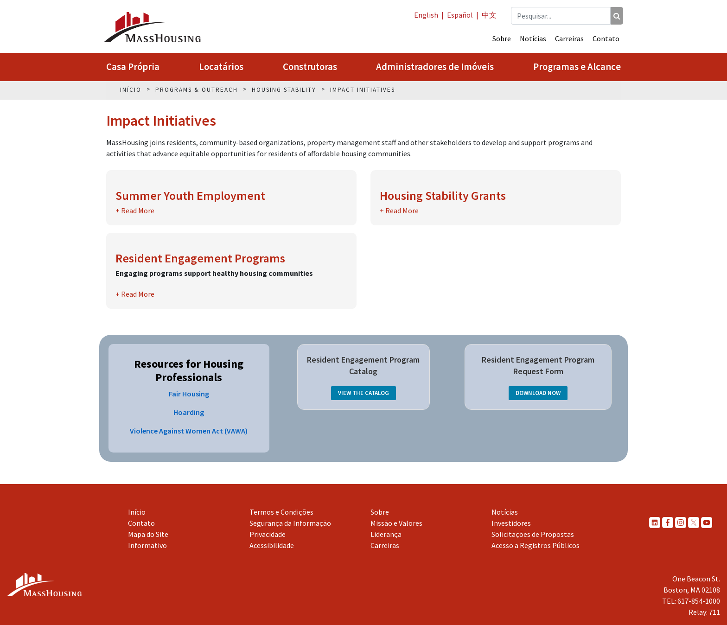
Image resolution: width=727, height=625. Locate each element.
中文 (489, 14)
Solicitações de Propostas (532, 534)
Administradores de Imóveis (435, 67)
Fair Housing (189, 393)
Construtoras (310, 67)
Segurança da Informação (290, 523)
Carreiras (569, 38)
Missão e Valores (396, 523)
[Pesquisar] (617, 16)
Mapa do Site (148, 534)
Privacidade (267, 534)
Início (137, 512)
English (426, 14)
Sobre (501, 38)
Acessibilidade (271, 545)
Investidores (511, 523)
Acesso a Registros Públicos (535, 545)
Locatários (221, 67)
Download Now (538, 393)
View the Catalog (363, 393)
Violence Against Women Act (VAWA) (189, 430)
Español (460, 14)
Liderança (386, 534)
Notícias (533, 38)
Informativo (147, 545)
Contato (606, 38)
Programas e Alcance (577, 67)
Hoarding (188, 412)
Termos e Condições (281, 512)
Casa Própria (132, 67)
